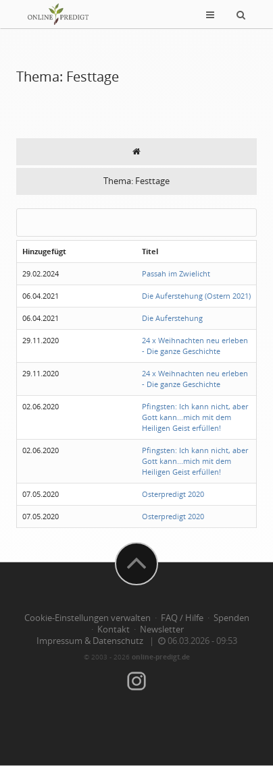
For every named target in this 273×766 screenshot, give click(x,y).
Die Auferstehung (172, 318)
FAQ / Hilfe (182, 618)
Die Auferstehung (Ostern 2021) (196, 296)
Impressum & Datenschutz (89, 641)
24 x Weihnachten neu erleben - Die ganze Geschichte (195, 345)
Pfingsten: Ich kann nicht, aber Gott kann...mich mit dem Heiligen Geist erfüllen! (195, 417)
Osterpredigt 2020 (173, 494)
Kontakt (113, 629)
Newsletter (162, 629)
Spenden (231, 618)
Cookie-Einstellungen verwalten (87, 618)
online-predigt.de (161, 656)
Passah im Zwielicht (176, 273)
